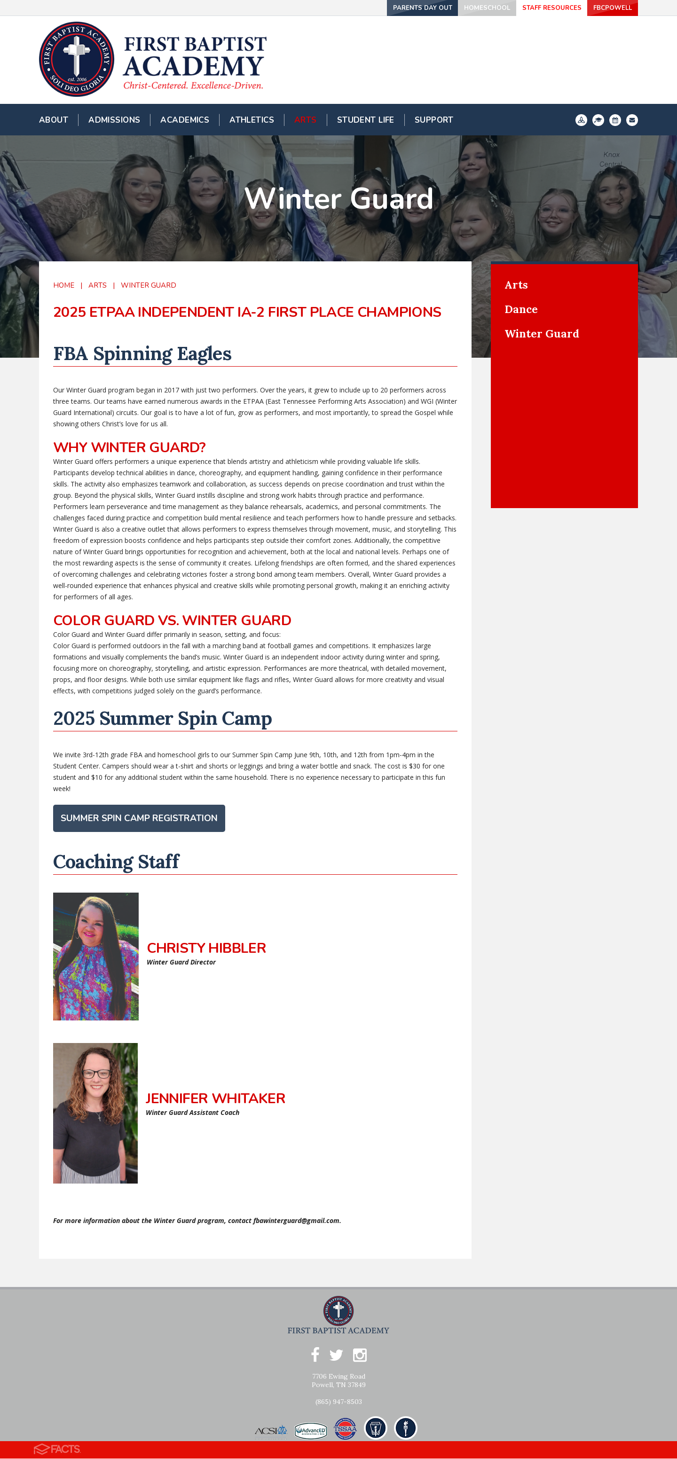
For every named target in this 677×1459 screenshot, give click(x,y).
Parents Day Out (397, 7)
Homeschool (467, 7)
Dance (521, 309)
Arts (97, 285)
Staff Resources (537, 7)
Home (63, 285)
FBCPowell (607, 7)
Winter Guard (148, 285)
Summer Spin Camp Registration (139, 818)
